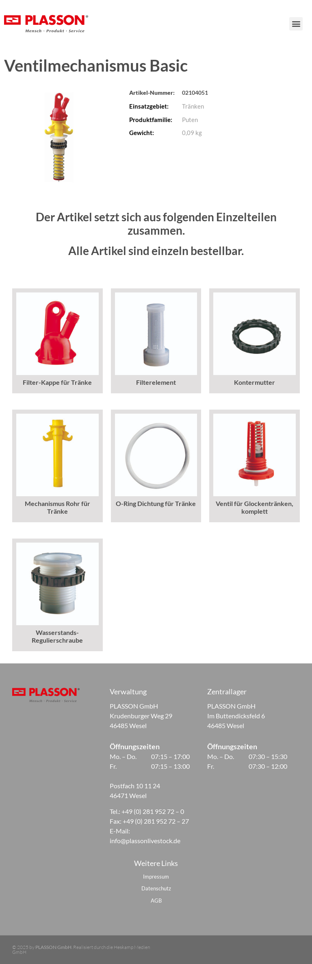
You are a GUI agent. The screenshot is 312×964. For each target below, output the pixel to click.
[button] (300, 24)
